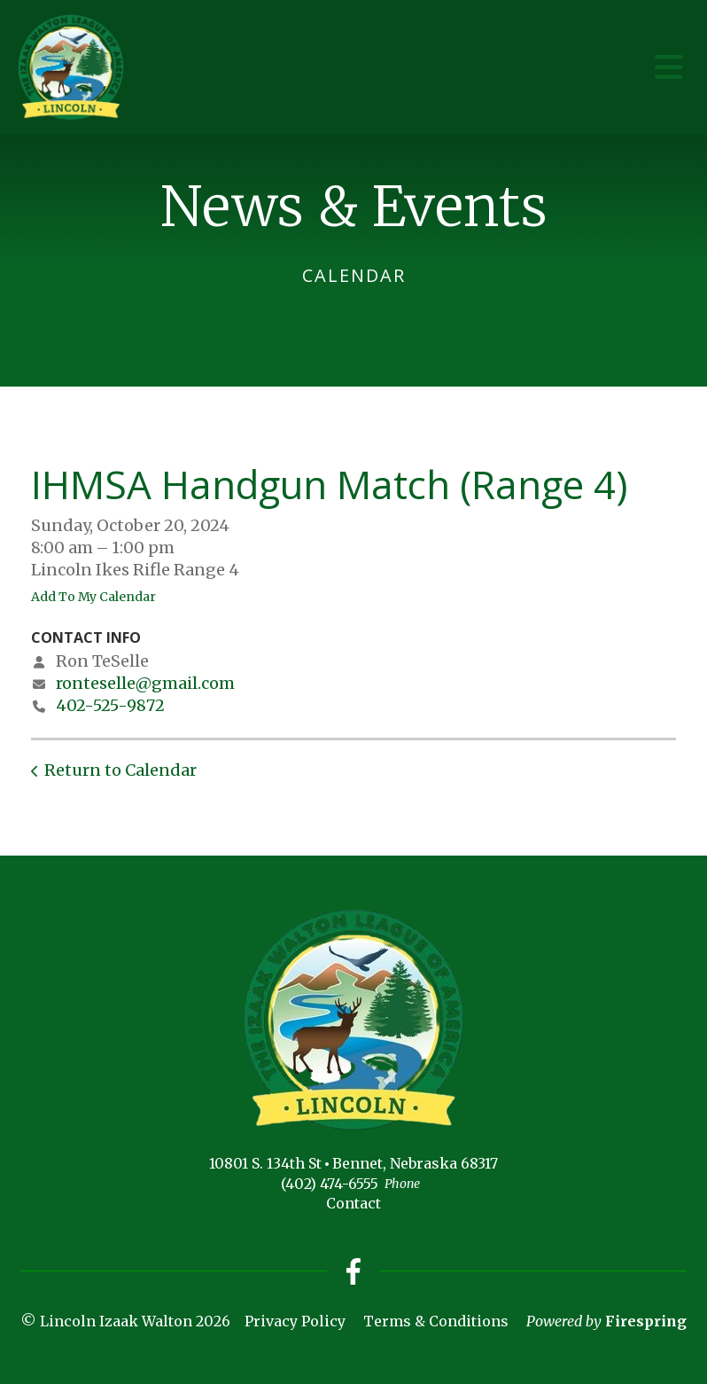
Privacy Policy (295, 1321)
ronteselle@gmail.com (145, 683)
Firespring (646, 1321)
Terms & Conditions (436, 1321)
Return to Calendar (120, 770)
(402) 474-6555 (329, 1183)
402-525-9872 (110, 705)
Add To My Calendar (93, 597)
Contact (353, 1203)
